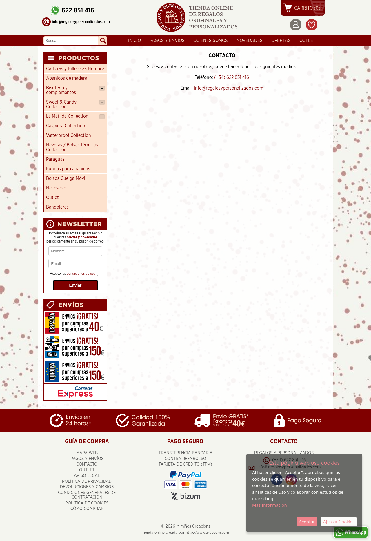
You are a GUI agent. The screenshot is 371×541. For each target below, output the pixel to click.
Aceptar (307, 521)
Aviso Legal (87, 475)
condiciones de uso (81, 273)
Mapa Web (87, 453)
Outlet (52, 197)
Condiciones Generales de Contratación (87, 495)
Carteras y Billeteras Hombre (75, 68)
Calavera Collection (65, 126)
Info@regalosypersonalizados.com (228, 88)
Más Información (269, 505)
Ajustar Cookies (338, 521)
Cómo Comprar (86, 508)
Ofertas (281, 40)
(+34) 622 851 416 (231, 77)
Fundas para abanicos (68, 169)
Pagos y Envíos (167, 40)
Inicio (134, 40)
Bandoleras (57, 207)
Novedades (250, 40)
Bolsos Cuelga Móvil (66, 178)
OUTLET (307, 40)
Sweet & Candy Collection (75, 104)
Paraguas (55, 159)
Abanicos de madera (66, 78)
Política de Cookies (86, 503)
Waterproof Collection (68, 135)
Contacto (86, 464)
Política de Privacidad (87, 481)
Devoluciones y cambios (87, 487)
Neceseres (56, 188)
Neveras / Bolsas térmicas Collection (72, 147)
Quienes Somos (210, 40)
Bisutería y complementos (75, 90)
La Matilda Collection (75, 116)
